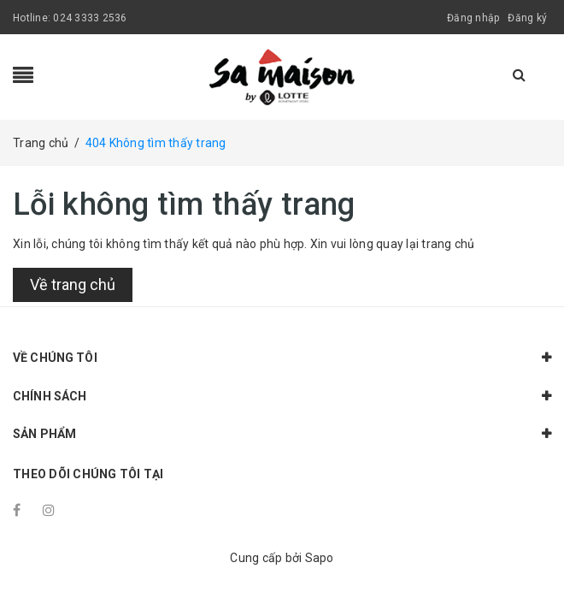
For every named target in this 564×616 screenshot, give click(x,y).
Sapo (319, 558)
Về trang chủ (72, 284)
